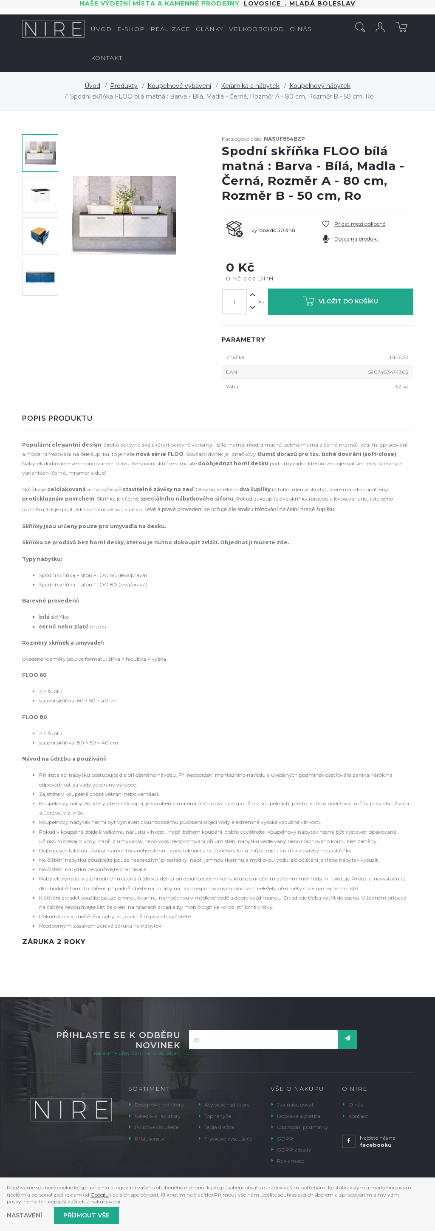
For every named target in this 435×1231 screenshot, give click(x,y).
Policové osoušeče (156, 1127)
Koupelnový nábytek (319, 86)
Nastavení (24, 1215)
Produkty (124, 86)
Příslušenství (150, 1138)
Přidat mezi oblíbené (359, 224)
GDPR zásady (294, 1149)
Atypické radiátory (227, 1104)
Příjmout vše (86, 1215)
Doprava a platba (298, 1116)
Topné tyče (217, 1116)
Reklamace (290, 1160)
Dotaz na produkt (356, 238)
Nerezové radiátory (158, 1116)
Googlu (99, 1194)
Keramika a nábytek (250, 86)
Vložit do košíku (340, 303)
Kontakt (358, 1116)
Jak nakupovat (295, 1104)
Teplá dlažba (219, 1127)
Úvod (92, 86)
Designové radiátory (159, 1104)
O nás (355, 1104)
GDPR (285, 1138)
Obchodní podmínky (302, 1127)
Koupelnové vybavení (179, 86)
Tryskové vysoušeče (228, 1138)
